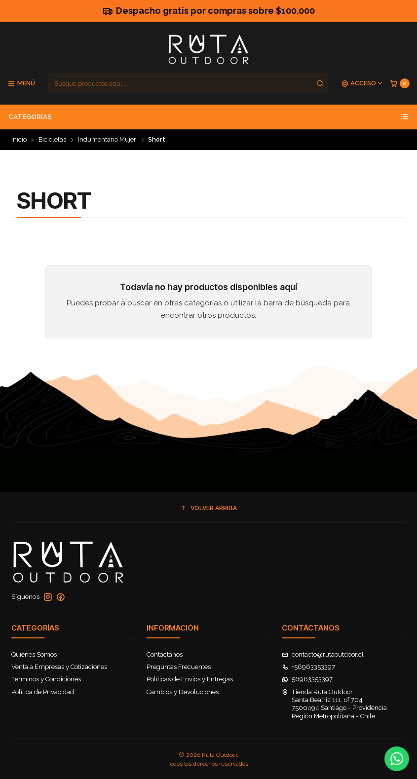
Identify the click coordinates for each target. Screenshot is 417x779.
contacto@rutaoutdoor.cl (323, 654)
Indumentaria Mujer (107, 140)
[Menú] (21, 83)
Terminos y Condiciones (46, 679)
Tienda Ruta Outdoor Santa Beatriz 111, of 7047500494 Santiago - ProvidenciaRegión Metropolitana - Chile (334, 704)
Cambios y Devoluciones (183, 692)
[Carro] (400, 83)
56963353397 (307, 679)
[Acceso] (362, 83)
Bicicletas (52, 140)
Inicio (19, 140)
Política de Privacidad (42, 692)
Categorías (208, 116)
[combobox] (188, 83)
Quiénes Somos (34, 654)
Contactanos (165, 654)
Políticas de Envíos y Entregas (190, 679)
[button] (208, 508)
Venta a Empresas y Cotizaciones (59, 666)
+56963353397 (309, 666)
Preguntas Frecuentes (179, 666)
